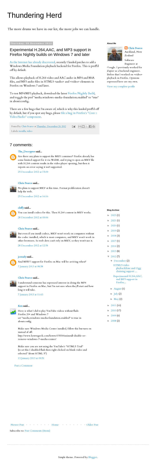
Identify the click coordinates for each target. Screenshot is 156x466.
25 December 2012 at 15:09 (33, 172)
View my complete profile (121, 86)
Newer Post (17, 424)
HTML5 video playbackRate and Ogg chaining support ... (127, 268)
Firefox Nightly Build (81, 93)
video (29, 131)
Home (55, 424)
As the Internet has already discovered (32, 62)
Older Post (92, 424)
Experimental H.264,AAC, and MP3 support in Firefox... (127, 279)
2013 (114, 251)
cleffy (21, 208)
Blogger (92, 457)
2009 (114, 315)
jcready (22, 256)
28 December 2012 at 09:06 (33, 217)
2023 (114, 215)
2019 (114, 230)
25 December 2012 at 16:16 (33, 196)
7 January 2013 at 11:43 (30, 294)
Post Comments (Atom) (37, 430)
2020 (114, 225)
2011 (114, 305)
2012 (114, 256)
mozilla (22, 131)
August (118, 288)
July (116, 293)
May (116, 299)
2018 (114, 235)
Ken (20, 306)
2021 (114, 220)
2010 (114, 310)
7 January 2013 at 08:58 (30, 266)
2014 (114, 246)
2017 (114, 241)
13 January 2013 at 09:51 (31, 358)
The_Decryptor (26, 151)
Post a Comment (23, 365)
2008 (114, 321)
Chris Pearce (25, 183)
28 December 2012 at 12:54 (33, 245)
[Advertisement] (54, 395)
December (120, 260)
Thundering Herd (34, 15)
